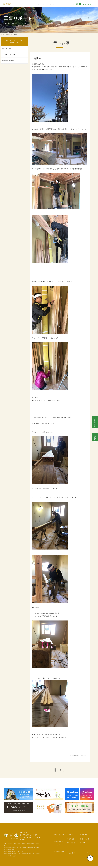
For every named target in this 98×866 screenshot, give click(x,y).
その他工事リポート (8, 60)
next (68, 770)
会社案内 (75, 3)
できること (55, 3)
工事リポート (34, 3)
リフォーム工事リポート (9, 54)
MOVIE (82, 843)
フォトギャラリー (26, 3)
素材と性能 (41, 3)
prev (50, 770)
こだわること (48, 3)
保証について (62, 3)
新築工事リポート (7, 48)
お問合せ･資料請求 (95, 437)
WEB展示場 (69, 3)
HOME (2, 34)
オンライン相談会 (95, 422)
